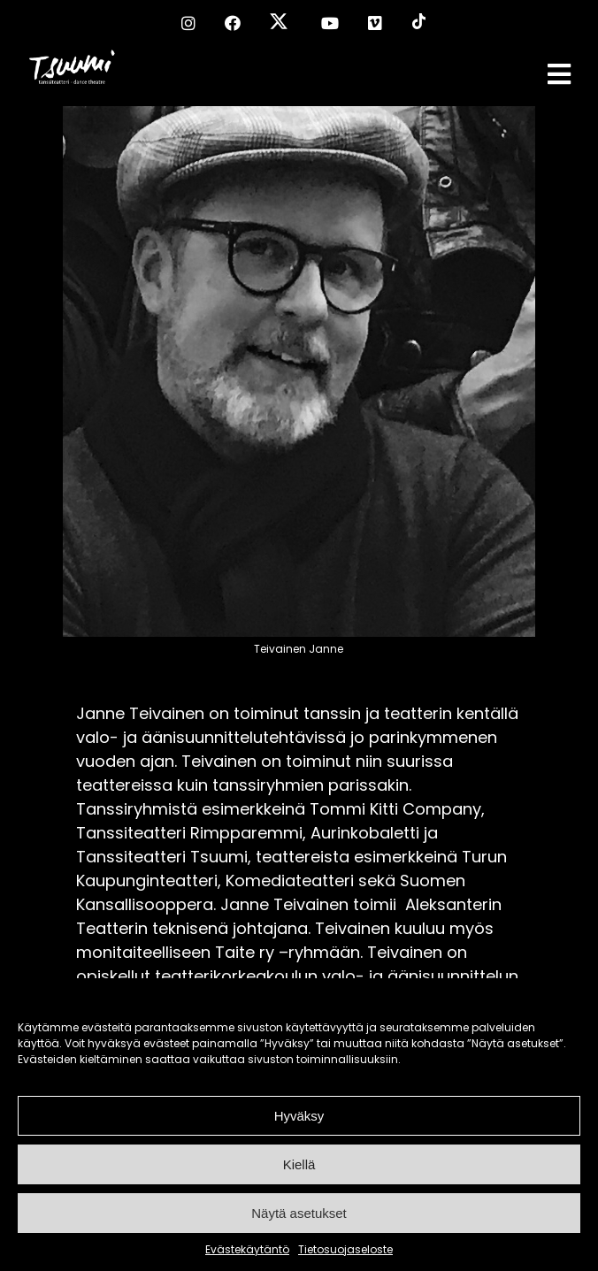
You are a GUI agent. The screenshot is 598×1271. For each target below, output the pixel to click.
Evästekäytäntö (247, 1249)
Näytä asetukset (299, 1213)
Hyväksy (299, 1115)
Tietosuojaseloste (345, 1249)
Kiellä (299, 1164)
